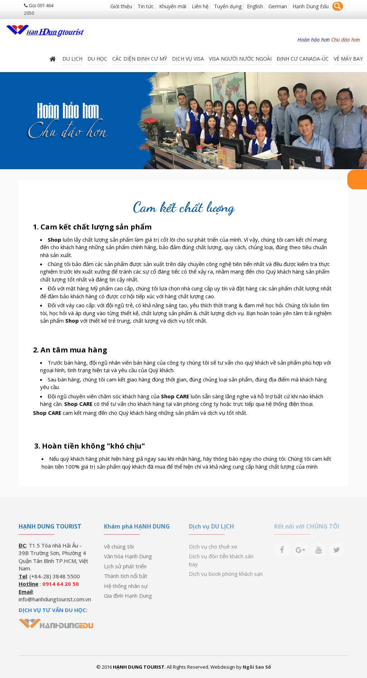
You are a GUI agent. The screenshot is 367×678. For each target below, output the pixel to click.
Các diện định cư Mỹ (139, 58)
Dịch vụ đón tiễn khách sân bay (221, 560)
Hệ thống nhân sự (126, 585)
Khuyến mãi (172, 6)
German (277, 6)
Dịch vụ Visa (188, 58)
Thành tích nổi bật (125, 575)
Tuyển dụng (228, 6)
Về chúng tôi (119, 546)
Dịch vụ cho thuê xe (213, 546)
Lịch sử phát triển (125, 566)
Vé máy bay (348, 58)
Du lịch (72, 58)
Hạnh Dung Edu (310, 6)
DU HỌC (97, 58)
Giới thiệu (121, 6)
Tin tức (146, 6)
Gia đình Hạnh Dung (128, 595)
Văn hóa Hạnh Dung (128, 556)
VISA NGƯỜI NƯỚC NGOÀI (240, 58)
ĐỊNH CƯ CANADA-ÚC (303, 58)
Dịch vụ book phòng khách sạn (226, 573)
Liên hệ (200, 6)
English (255, 6)
